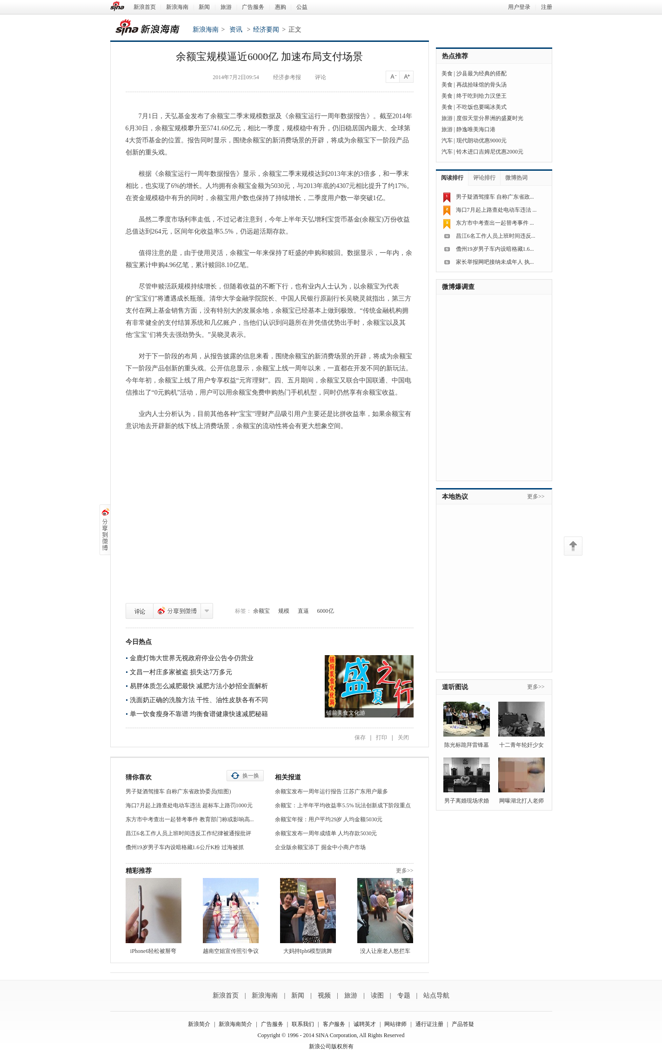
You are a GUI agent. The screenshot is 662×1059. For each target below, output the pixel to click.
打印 (381, 737)
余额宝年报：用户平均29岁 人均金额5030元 (328, 819)
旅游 (226, 7)
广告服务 (253, 7)
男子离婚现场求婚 (466, 801)
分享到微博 (177, 611)
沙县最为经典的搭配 (481, 73)
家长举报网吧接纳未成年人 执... (495, 262)
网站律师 (395, 1024)
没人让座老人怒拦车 (385, 951)
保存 (360, 737)
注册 (546, 7)
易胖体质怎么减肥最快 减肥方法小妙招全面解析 (199, 686)
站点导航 (436, 995)
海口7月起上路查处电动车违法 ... (496, 210)
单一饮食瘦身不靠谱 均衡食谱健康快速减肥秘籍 (199, 713)
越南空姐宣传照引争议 (231, 951)
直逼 (303, 611)
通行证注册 (429, 1024)
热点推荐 (455, 56)
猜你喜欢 (139, 777)
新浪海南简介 (235, 1024)
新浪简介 (199, 1024)
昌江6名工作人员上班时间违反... (495, 236)
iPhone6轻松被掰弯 (153, 951)
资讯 (235, 29)
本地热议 (455, 496)
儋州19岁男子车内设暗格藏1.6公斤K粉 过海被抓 (185, 847)
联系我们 (303, 1024)
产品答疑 (463, 1024)
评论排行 (484, 177)
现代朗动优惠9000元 (481, 140)
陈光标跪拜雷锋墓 (466, 745)
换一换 (250, 775)
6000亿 (325, 611)
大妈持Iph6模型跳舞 (308, 951)
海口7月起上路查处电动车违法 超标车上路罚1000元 (189, 805)
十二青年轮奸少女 (521, 745)
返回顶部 (573, 546)
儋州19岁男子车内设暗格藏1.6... (495, 249)
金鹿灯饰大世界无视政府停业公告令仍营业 (192, 658)
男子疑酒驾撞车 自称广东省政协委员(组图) (178, 791)
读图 (377, 995)
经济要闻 (266, 29)
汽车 (447, 140)
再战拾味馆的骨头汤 (481, 84)
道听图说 (455, 687)
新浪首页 (145, 7)
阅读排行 (452, 177)
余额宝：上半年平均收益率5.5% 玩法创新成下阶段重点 (343, 805)
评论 (140, 611)
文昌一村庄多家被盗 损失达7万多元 (181, 672)
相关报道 (288, 777)
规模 (283, 611)
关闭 (403, 737)
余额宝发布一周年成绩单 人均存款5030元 (326, 833)
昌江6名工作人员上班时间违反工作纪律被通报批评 (188, 833)
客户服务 (334, 1024)
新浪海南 (177, 7)
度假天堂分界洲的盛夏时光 (489, 118)
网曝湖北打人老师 (521, 801)
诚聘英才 (365, 1024)
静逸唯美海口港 (475, 129)
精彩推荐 (139, 870)
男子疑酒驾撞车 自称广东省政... (495, 197)
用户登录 (519, 7)
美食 (447, 73)
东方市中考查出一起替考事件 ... (495, 223)
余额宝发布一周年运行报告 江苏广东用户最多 (331, 791)
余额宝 (261, 611)
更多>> (405, 870)
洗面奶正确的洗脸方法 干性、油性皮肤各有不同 (199, 700)
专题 (403, 995)
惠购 (280, 7)
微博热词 (516, 177)
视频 (324, 995)
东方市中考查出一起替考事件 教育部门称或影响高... (190, 819)
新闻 (204, 7)
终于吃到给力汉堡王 (481, 96)
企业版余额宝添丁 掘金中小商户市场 (320, 847)
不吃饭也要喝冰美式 (481, 107)
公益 (302, 7)
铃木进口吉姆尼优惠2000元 (489, 151)
